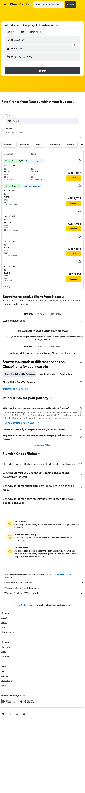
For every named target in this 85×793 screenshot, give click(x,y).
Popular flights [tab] (66, 374)
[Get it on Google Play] (9, 701)
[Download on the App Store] (27, 701)
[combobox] (11, 32)
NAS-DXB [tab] (28, 314)
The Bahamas (28, 605)
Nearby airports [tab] (47, 374)
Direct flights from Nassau (15, 389)
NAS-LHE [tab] (42, 314)
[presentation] (56, 24)
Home (17, 605)
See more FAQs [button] (42, 445)
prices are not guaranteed (61, 574)
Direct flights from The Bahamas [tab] (20, 374)
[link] (10, 714)
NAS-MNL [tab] (56, 314)
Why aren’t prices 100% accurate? (44, 593)
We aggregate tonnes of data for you (44, 588)
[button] (5, 4)
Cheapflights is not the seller (44, 582)
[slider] (80, 136)
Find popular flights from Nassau (21, 422)
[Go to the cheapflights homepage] (21, 4)
